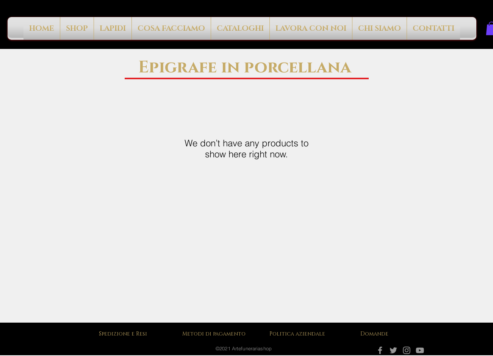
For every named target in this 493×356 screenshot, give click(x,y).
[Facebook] (380, 350)
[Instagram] (407, 350)
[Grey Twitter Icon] (393, 350)
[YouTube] (420, 350)
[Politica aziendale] (299, 334)
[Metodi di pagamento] (216, 334)
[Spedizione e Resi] (124, 334)
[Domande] (375, 334)
